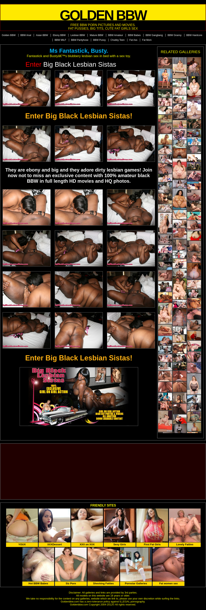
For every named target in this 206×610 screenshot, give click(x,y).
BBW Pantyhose (79, 40)
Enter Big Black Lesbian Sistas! (78, 116)
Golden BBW (8, 35)
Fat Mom (146, 40)
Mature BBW (96, 35)
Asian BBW (42, 35)
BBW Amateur (115, 35)
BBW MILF (60, 40)
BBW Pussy (99, 40)
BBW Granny (174, 35)
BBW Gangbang (154, 35)
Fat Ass (133, 40)
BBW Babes (134, 35)
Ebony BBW (59, 35)
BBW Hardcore (194, 35)
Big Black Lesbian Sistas (70, 64)
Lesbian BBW (77, 35)
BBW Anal (25, 35)
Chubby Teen (118, 40)
